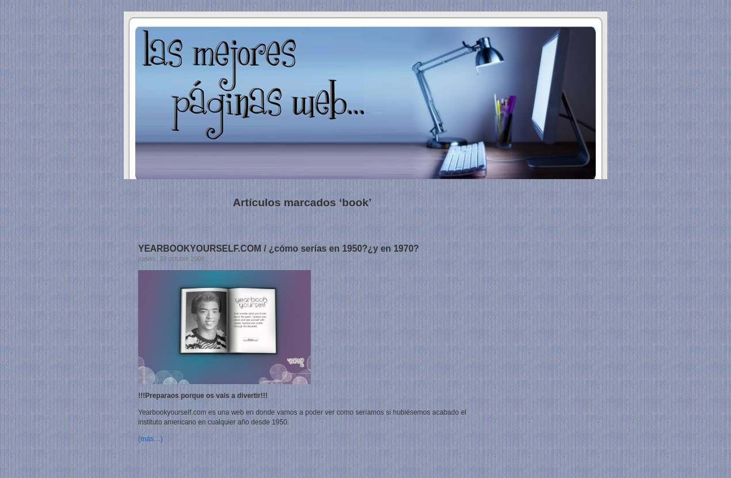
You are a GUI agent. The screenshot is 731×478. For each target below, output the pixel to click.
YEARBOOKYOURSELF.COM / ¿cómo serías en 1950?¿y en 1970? (278, 248)
